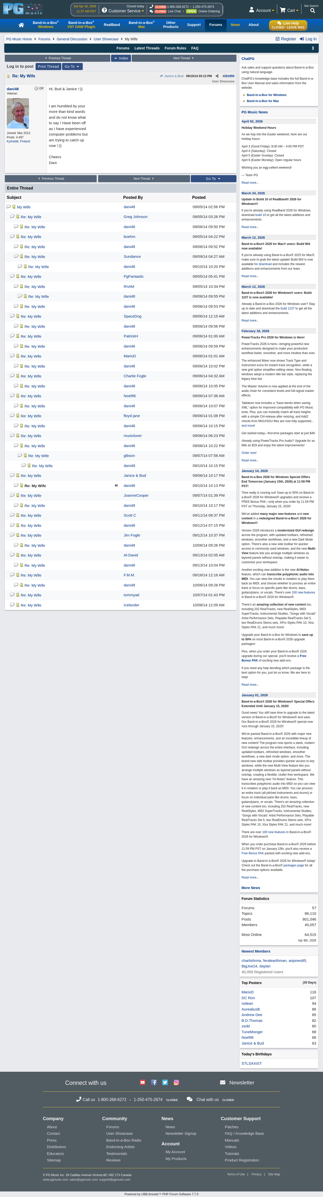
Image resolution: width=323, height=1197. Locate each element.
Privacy (256, 1174)
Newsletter (241, 1082)
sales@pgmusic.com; (84, 1179)
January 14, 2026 (254, 471)
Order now (248, 453)
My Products (176, 1158)
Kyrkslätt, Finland (18, 141)
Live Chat (174, 11)
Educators (55, 1153)
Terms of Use (236, 1174)
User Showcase (106, 39)
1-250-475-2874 (203, 7)
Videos (230, 1147)
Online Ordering (209, 11)
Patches (231, 1127)
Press (52, 1140)
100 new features (303, 592)
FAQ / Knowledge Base (244, 1133)
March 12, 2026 (253, 237)
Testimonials (116, 1153)
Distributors (56, 1147)
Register (285, 39)
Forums (44, 39)
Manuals (232, 1140)
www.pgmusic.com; (56, 1179)
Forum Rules (175, 48)
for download (263, 264)
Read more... (250, 182)
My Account (175, 1152)
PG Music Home (19, 39)
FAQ (195, 48)
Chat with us (208, 1099)
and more (247, 425)
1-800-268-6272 (178, 7)
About (52, 1127)
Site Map (274, 1174)
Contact (53, 1133)
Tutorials (232, 1153)
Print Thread (48, 67)
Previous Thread (57, 58)
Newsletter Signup (181, 1133)
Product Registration (242, 1160)
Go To (72, 67)
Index (121, 58)
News (170, 1127)
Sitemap (54, 1160)
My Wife (24, 207)
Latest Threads (147, 48)
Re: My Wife (23, 76)
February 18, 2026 (255, 331)
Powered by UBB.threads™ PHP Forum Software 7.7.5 (161, 1194)
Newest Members (255, 951)
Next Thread (184, 58)
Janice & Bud (171, 76)
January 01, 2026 (254, 695)
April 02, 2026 (252, 121)
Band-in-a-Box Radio (123, 1140)
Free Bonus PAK (252, 853)
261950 (229, 76)
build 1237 (287, 308)
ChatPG (247, 59)
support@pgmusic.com (114, 1179)
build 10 (260, 215)
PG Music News (254, 112)
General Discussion (72, 39)
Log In (308, 39)
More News (250, 888)
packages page (293, 865)
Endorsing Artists (120, 1147)
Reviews (113, 1160)
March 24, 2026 (253, 193)
